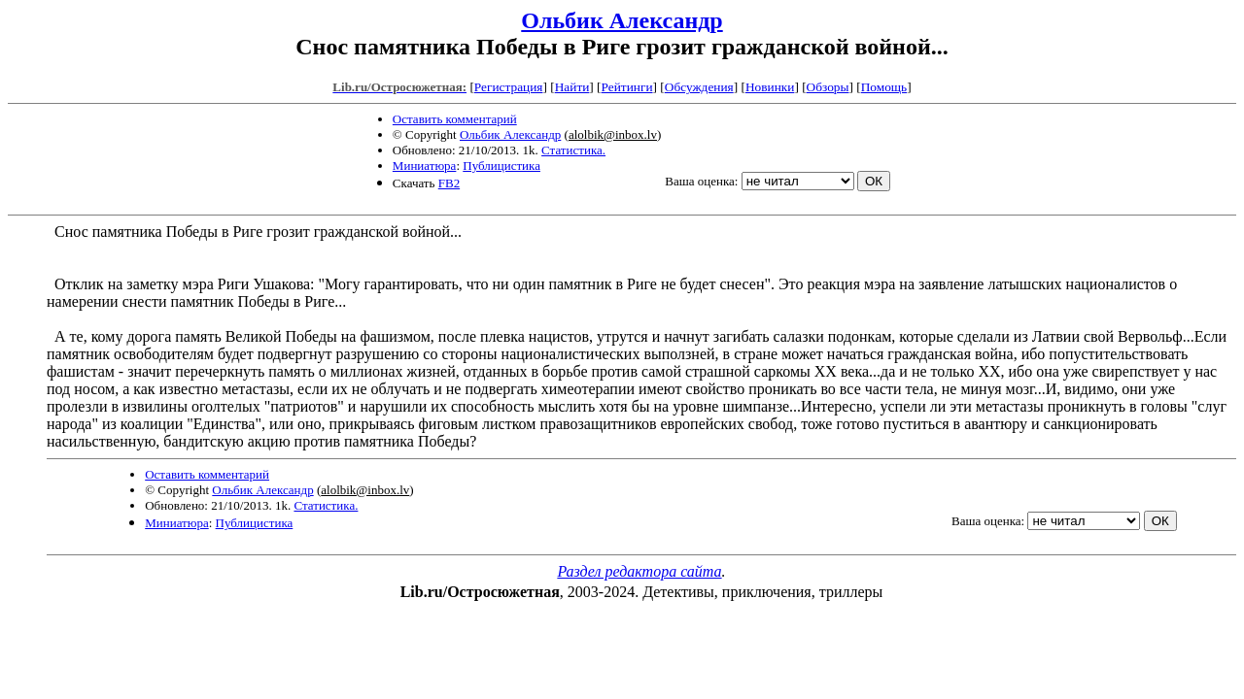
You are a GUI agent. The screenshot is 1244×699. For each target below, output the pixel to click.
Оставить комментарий (455, 119)
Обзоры (828, 87)
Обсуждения (699, 87)
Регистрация (508, 87)
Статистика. (573, 150)
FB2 (449, 183)
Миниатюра (425, 165)
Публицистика (501, 165)
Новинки (769, 87)
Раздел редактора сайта (639, 571)
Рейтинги (627, 87)
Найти (572, 87)
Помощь (884, 87)
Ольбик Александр (621, 20)
